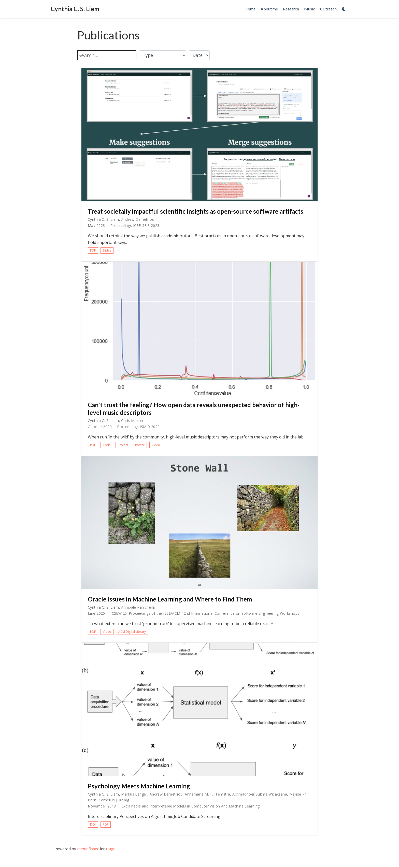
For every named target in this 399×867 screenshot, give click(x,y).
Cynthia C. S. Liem (75, 8)
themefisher (88, 848)
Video (156, 445)
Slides (107, 250)
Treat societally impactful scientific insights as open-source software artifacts (195, 211)
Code (107, 445)
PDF (93, 250)
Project (123, 445)
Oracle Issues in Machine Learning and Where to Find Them (170, 599)
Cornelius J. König (114, 800)
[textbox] (106, 55)
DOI (93, 824)
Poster (140, 445)
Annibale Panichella (138, 607)
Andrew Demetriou (137, 219)
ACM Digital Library (132, 631)
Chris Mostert (133, 420)
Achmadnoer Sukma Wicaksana (259, 794)
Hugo (111, 848)
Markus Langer (134, 794)
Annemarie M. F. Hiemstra (207, 794)
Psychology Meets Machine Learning (139, 786)
